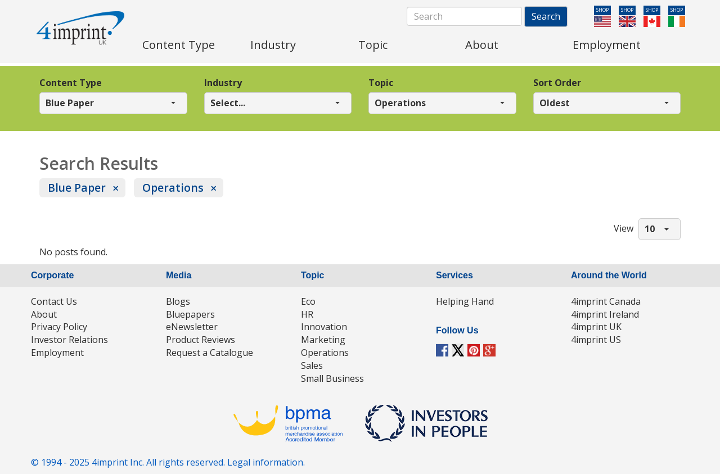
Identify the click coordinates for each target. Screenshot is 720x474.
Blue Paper (77, 187)
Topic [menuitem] (373, 44)
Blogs (178, 301)
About (44, 314)
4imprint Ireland (605, 314)
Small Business (332, 378)
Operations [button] (400, 103)
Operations (173, 187)
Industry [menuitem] (273, 44)
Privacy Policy (59, 326)
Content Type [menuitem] (178, 44)
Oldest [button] (554, 103)
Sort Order (557, 82)
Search (546, 16)
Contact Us (54, 301)
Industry (223, 82)
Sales (312, 365)
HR (307, 314)
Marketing (323, 339)
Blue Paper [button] (70, 103)
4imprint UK (596, 326)
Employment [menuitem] (607, 44)
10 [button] (650, 229)
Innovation (324, 326)
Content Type (70, 82)
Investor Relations (69, 339)
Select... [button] (227, 103)
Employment (57, 352)
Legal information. (266, 462)
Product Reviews (200, 339)
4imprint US (596, 339)
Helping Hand (465, 301)
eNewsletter (192, 326)
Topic (380, 82)
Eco (308, 301)
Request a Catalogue (209, 352)
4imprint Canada (606, 301)
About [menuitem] (481, 44)
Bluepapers (190, 314)
